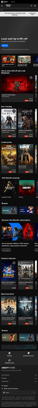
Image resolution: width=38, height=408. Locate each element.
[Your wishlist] (31, 5)
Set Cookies (18, 397)
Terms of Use (4, 397)
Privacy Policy (12, 397)
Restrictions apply (32, 14)
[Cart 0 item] (35, 5)
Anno (25, 348)
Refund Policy (32, 398)
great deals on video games (31, 347)
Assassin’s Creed (18, 348)
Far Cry (22, 348)
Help (13, 1)
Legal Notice (18, 398)
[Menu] (1, 6)
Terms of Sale (25, 398)
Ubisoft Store (30, 345)
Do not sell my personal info (28, 397)
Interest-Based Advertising (8, 398)
